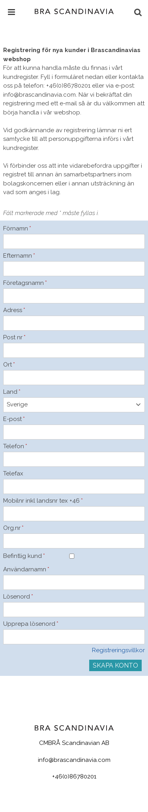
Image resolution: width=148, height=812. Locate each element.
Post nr (14, 337)
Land (12, 391)
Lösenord (18, 596)
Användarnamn (26, 569)
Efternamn (19, 255)
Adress (14, 310)
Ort (9, 364)
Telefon (15, 446)
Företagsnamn (25, 282)
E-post (14, 419)
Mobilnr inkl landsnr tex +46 (34, 500)
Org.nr (13, 527)
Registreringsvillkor (118, 650)
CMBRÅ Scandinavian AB (74, 743)
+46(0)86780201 (74, 776)
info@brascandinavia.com (74, 759)
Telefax (13, 473)
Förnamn (17, 228)
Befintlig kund (24, 555)
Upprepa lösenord (30, 623)
